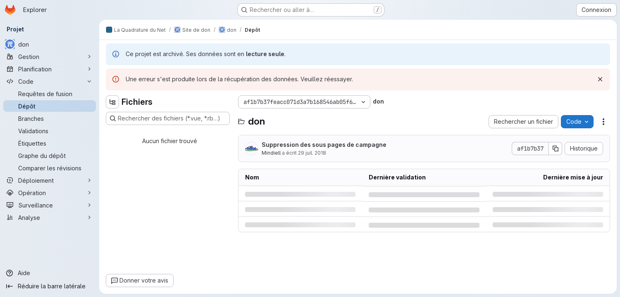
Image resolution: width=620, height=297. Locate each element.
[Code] (49, 81)
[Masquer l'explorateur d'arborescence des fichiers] (112, 101)
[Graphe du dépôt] (49, 155)
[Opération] (49, 192)
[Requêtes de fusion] (49, 93)
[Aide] (49, 273)
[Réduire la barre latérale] (49, 286)
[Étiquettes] (49, 143)
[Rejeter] (600, 79)
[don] (49, 44)
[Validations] (49, 131)
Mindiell (271, 153)
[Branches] (49, 118)
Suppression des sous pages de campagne (324, 144)
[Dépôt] (49, 106)
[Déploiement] (49, 180)
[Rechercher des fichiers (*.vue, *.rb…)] (168, 118)
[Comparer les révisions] (49, 168)
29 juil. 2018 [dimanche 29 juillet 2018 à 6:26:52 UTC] (312, 153)
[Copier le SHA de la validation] (555, 148)
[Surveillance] (49, 205)
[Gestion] (49, 56)
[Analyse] (49, 217)
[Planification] (49, 69)
